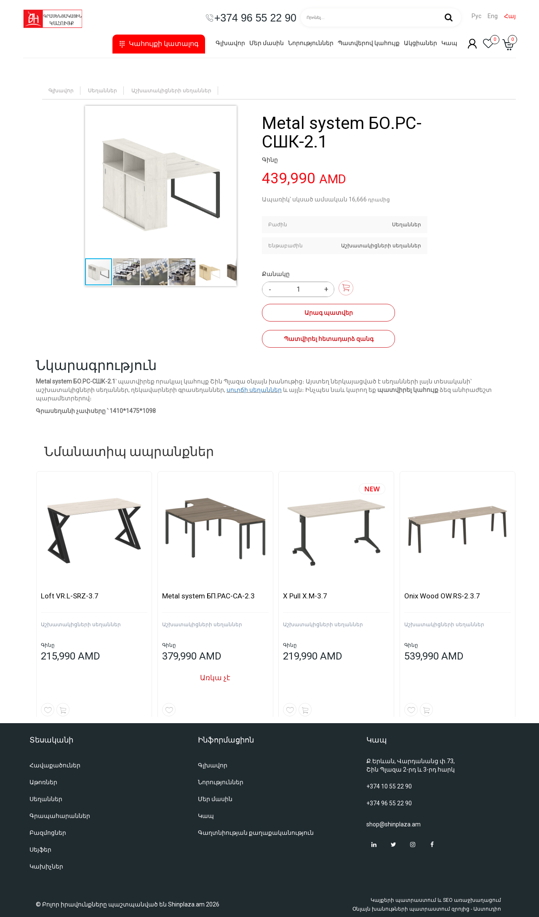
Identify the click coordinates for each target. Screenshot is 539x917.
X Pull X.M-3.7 (305, 596)
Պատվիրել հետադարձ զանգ (324, 338)
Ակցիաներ (420, 43)
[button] (161, 181)
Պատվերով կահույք (369, 43)
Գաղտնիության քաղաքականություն (256, 832)
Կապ (449, 43)
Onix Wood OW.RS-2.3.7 (442, 596)
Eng (493, 16)
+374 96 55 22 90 (389, 803)
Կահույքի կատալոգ (159, 44)
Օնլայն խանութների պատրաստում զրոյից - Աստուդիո (426, 909)
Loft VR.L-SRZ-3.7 (70, 596)
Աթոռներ (43, 782)
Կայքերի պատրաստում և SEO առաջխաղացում (436, 900)
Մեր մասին (266, 43)
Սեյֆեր (40, 849)
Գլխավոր (230, 43)
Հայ (510, 16)
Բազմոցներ (47, 832)
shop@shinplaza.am (393, 824)
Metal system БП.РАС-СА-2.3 (208, 596)
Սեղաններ (102, 91)
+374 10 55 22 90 (389, 786)
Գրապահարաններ (59, 815)
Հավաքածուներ (54, 765)
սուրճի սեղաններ (254, 389)
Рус (476, 16)
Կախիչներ (46, 866)
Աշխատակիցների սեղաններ (171, 91)
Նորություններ (311, 43)
